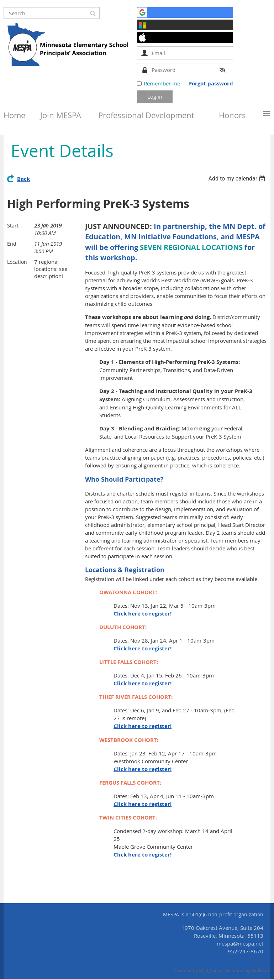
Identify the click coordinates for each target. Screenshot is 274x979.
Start (13, 225)
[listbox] (237, 178)
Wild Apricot (211, 970)
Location (17, 261)
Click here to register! (143, 613)
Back (23, 179)
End (11, 243)
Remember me (162, 83)
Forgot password (211, 83)
